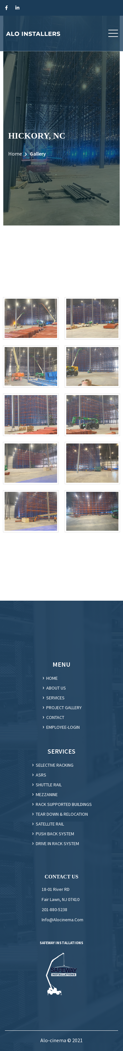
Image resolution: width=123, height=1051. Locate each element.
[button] (113, 33)
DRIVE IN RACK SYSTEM (57, 843)
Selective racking (54, 765)
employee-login (63, 727)
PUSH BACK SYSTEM (55, 834)
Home (15, 153)
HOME (52, 678)
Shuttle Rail (49, 785)
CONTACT (55, 717)
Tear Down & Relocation (62, 814)
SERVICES (55, 698)
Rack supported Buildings (64, 804)
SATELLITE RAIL (50, 824)
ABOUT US (56, 688)
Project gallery (64, 707)
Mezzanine (47, 794)
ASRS (41, 775)
